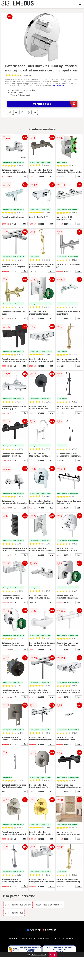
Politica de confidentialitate (43, 938)
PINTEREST (49, 930)
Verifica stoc (55, 104)
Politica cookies (66, 938)
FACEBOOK (34, 930)
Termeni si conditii (18, 938)
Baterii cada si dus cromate (49, 904)
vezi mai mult (58, 85)
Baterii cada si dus (14, 912)
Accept (53, 954)
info (24, 176)
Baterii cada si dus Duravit (18, 904)
